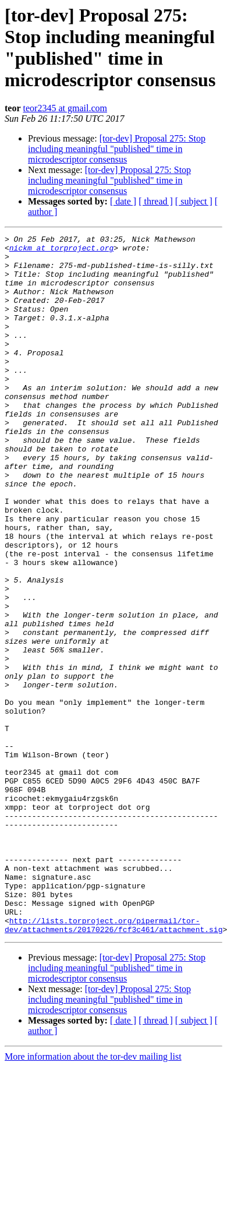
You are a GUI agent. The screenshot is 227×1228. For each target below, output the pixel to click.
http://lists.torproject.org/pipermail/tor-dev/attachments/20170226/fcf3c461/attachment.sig (113, 1063)
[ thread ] (156, 201)
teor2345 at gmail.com (65, 108)
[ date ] (123, 201)
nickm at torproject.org (61, 251)
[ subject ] (193, 201)
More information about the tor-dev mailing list (93, 1196)
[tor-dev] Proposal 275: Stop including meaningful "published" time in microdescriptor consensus (116, 148)
